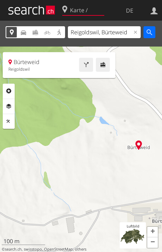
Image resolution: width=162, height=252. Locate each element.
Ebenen (9, 106)
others (80, 249)
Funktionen (9, 121)
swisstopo (33, 249)
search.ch (13, 249)
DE (129, 10)
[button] (152, 232)
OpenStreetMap (58, 249)
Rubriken (9, 91)
